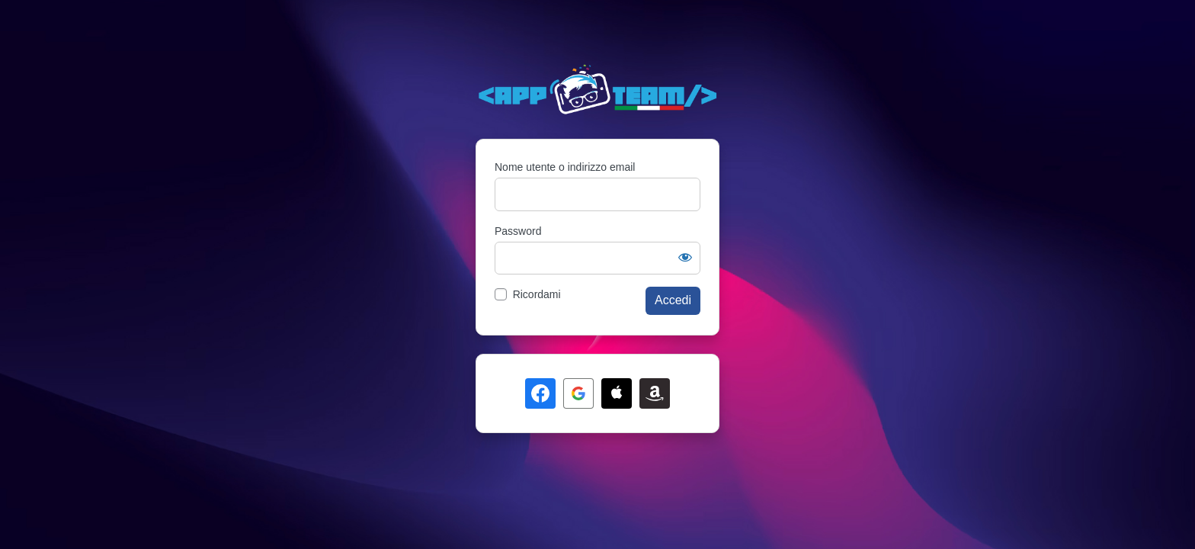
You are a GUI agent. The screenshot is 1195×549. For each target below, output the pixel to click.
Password (518, 231)
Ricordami (537, 294)
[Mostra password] (685, 257)
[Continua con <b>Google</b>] (578, 393)
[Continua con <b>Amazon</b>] (654, 393)
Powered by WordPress (597, 89)
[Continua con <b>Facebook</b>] (540, 393)
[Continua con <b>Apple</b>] (616, 393)
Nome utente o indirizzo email (565, 167)
